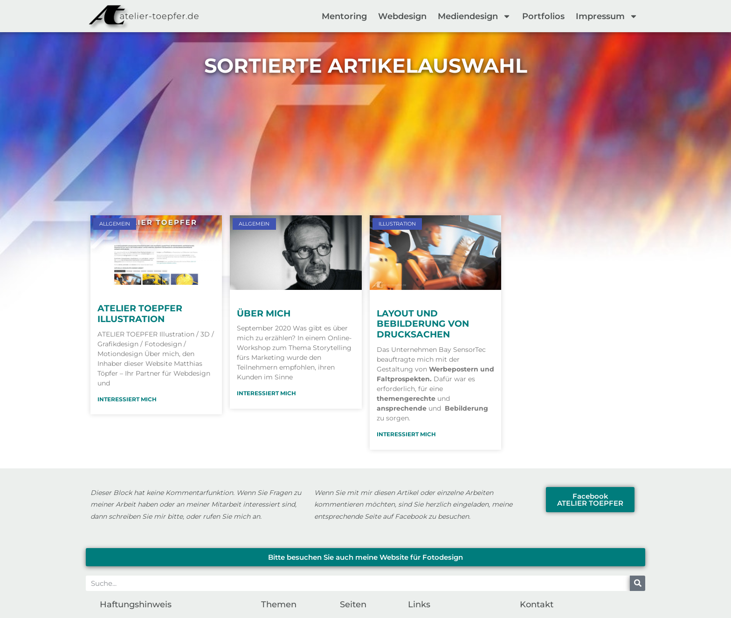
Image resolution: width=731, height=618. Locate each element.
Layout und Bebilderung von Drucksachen (423, 324)
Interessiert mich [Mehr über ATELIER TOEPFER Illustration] (127, 399)
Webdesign (402, 16)
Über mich (263, 313)
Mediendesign (474, 16)
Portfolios (543, 16)
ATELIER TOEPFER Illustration (139, 313)
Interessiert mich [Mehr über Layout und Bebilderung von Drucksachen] (406, 434)
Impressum (607, 16)
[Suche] (637, 583)
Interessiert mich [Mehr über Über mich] (266, 393)
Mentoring (344, 16)
